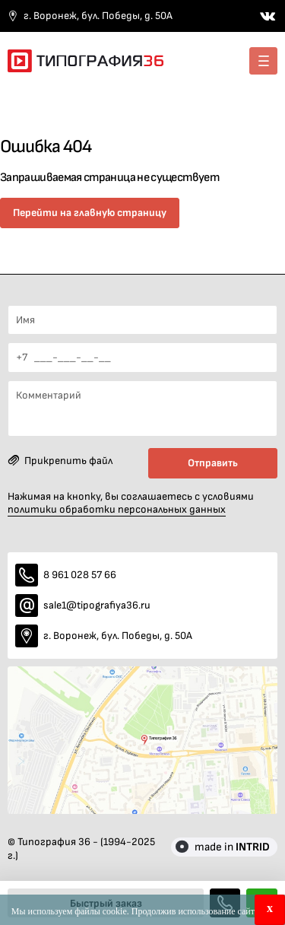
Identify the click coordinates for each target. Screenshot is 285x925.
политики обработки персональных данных (117, 509)
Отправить (213, 462)
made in (232, 847)
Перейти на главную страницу (89, 212)
